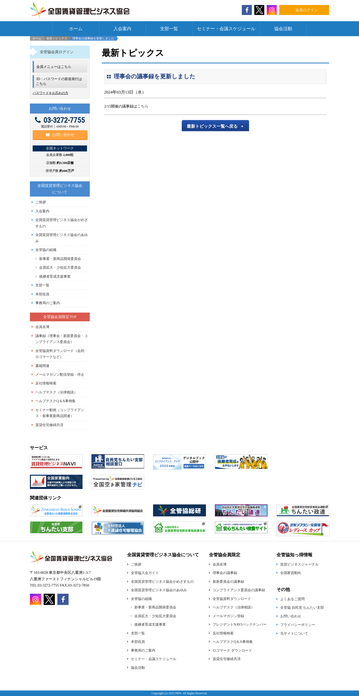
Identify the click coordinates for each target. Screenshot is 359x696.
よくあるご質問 (292, 599)
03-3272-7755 (60, 120)
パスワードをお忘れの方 (50, 93)
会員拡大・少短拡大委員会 (60, 267)
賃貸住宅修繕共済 (49, 425)
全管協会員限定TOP (59, 317)
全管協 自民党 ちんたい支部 (302, 607)
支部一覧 (169, 28)
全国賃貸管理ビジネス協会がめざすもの (162, 581)
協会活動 (283, 28)
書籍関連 (42, 366)
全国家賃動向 (290, 573)
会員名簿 (42, 327)
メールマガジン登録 (228, 616)
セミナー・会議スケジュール (226, 28)
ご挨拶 (40, 202)
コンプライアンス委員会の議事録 (239, 590)
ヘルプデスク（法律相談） (56, 392)
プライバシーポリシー (297, 625)
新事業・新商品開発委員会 (60, 259)
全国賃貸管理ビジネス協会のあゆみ (159, 590)
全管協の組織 (45, 250)
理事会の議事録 (225, 573)
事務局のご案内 (47, 303)
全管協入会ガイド (145, 573)
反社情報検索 (45, 383)
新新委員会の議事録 (228, 581)
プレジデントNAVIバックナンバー (240, 624)
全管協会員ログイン (57, 52)
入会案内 (122, 28)
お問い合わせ (60, 135)
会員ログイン (306, 10)
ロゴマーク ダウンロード (232, 650)
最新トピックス (56, 38)
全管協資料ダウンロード (232, 599)
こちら (142, 106)
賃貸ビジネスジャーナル (299, 564)
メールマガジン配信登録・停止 (59, 374)
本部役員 (42, 294)
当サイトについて (294, 633)
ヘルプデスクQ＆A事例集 (55, 401)
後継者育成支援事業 (55, 276)
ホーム (76, 28)
